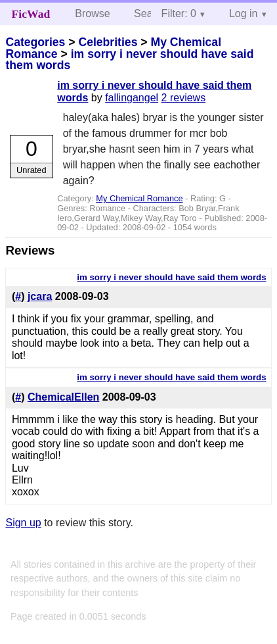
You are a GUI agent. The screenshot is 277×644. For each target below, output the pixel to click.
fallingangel (131, 97)
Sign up (23, 522)
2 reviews (183, 97)
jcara (40, 296)
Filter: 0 (178, 13)
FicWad (31, 13)
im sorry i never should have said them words (129, 59)
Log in (243, 13)
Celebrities (107, 42)
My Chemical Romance (139, 198)
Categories (35, 42)
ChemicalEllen (63, 397)
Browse (92, 13)
